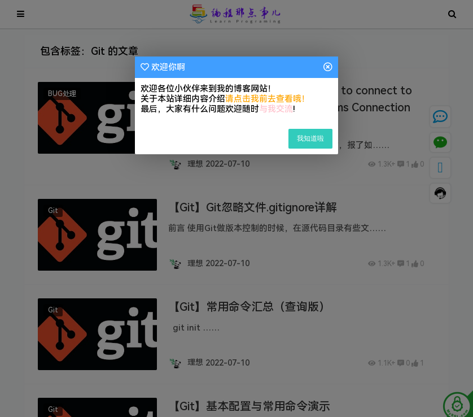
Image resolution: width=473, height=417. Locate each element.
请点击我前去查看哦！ (267, 99)
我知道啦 (310, 138)
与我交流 (276, 109)
